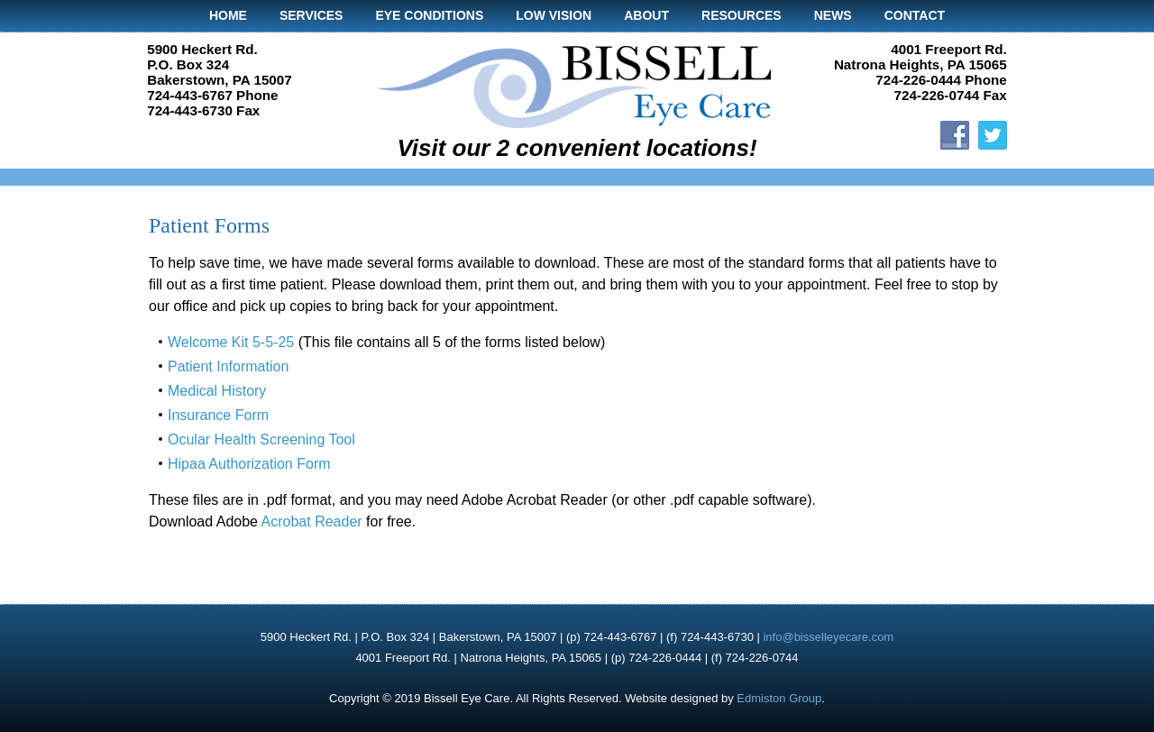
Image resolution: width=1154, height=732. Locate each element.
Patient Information (228, 366)
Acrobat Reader (311, 521)
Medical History (217, 390)
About (646, 15)
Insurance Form (218, 415)
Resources (741, 15)
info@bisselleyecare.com (828, 637)
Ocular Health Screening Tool (261, 439)
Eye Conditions (429, 15)
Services (311, 15)
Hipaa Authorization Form (249, 463)
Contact (914, 15)
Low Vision (553, 15)
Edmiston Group (779, 698)
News (833, 15)
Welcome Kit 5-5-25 (231, 342)
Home (228, 15)
